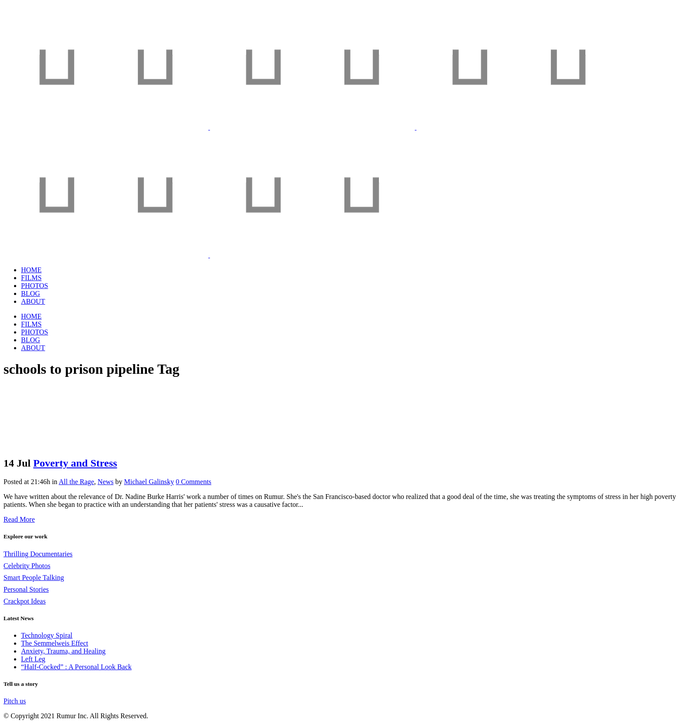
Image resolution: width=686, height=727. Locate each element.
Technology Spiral (47, 635)
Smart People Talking (34, 577)
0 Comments (193, 481)
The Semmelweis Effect (54, 643)
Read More (19, 519)
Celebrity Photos (27, 565)
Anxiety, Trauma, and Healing (63, 651)
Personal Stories (26, 589)
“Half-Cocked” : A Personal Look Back (76, 667)
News (105, 481)
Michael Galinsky (149, 481)
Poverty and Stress (75, 463)
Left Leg (33, 659)
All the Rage (76, 481)
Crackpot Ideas (25, 601)
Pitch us (15, 701)
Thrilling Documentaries (38, 554)
